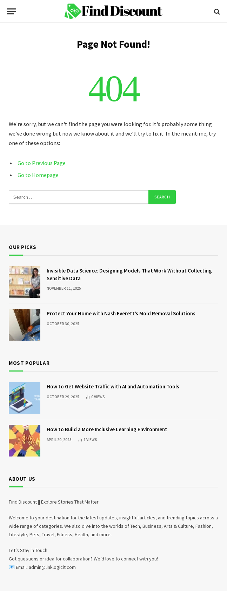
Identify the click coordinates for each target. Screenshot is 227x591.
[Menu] (11, 11)
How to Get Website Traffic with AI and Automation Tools (113, 386)
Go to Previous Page (42, 162)
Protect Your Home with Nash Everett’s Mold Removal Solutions (121, 313)
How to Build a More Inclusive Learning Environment (107, 429)
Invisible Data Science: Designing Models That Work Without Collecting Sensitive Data (129, 274)
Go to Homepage (38, 174)
